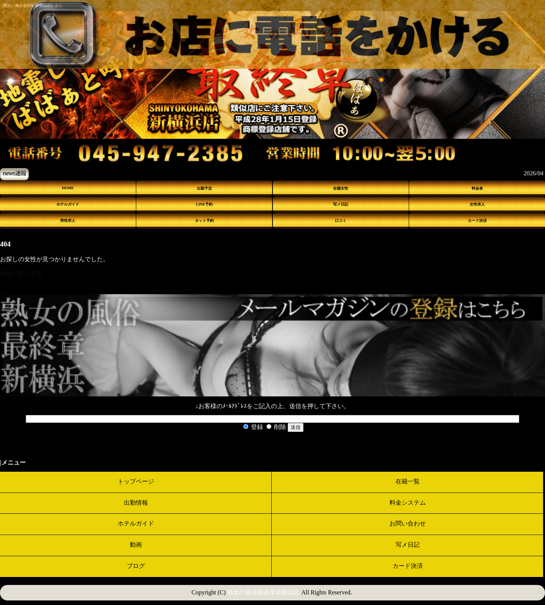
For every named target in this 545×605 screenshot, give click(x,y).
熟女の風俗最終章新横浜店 (263, 592)
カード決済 (477, 220)
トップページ (136, 481)
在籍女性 (340, 188)
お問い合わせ (407, 523)
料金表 (477, 188)
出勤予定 (204, 188)
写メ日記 (340, 204)
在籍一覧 (408, 481)
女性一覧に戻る (21, 273)
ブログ (136, 566)
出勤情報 (136, 502)
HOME (68, 188)
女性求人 (477, 204)
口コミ (340, 220)
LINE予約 (204, 204)
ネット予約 (204, 220)
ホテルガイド (67, 204)
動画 (136, 544)
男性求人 (67, 220)
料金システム (407, 502)
